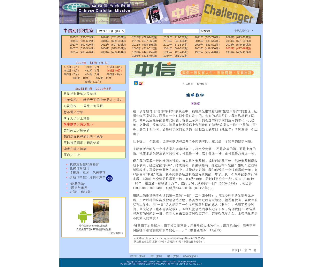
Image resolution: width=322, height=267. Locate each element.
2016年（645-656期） (176, 41)
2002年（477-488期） (239, 48)
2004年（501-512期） (176, 48)
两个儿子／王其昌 (77, 118)
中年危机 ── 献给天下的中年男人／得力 (93, 99)
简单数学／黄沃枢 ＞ (79, 124)
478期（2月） (93, 66)
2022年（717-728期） (176, 37)
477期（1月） (72, 66)
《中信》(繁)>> (137, 256)
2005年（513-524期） (145, 48)
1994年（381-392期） (176, 55)
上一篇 (243, 250)
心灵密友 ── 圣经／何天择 (83, 106)
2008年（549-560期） (239, 44)
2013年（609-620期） (83, 44)
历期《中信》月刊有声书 (91, 177)
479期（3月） (115, 66)
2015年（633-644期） (208, 41)
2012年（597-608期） (114, 44)
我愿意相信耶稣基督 (84, 164)
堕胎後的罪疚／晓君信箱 (82, 142)
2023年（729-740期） (145, 37)
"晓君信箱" (78, 183)
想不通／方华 (73, 112)
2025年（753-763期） (83, 37)
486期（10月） (82, 77)
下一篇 (252, 250)
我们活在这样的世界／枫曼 (83, 136)
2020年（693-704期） (239, 37)
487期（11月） (105, 77)
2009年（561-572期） (208, 44)
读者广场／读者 (75, 149)
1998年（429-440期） (176, 52)
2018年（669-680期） (114, 41)
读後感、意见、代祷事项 (88, 172)
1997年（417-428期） (208, 52)
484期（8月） (93, 74)
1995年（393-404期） (145, 55)
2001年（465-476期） (83, 52)
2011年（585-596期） (145, 44)
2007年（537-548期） (83, 48)
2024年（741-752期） (114, 37)
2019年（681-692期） (83, 41)
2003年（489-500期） (208, 48)
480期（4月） (72, 70)
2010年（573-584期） (176, 44)
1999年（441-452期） (145, 52)
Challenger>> (190, 256)
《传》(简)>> (173, 256)
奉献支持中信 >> (243, 30)
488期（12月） (93, 81)
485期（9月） (115, 74)
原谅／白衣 (72, 155)
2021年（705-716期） (208, 37)
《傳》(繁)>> (155, 256)
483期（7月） (72, 74)
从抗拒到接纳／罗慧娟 (80, 94)
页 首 (235, 250)
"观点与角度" (79, 187)
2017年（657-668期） (145, 41)
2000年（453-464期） (114, 52)
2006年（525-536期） (114, 48)
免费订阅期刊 (79, 168)
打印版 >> (188, 84)
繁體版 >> (202, 84)
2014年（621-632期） (239, 41)
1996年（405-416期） (239, 52)
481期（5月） (93, 70)
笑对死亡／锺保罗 (77, 130)
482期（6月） (115, 70)
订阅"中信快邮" (81, 191)
